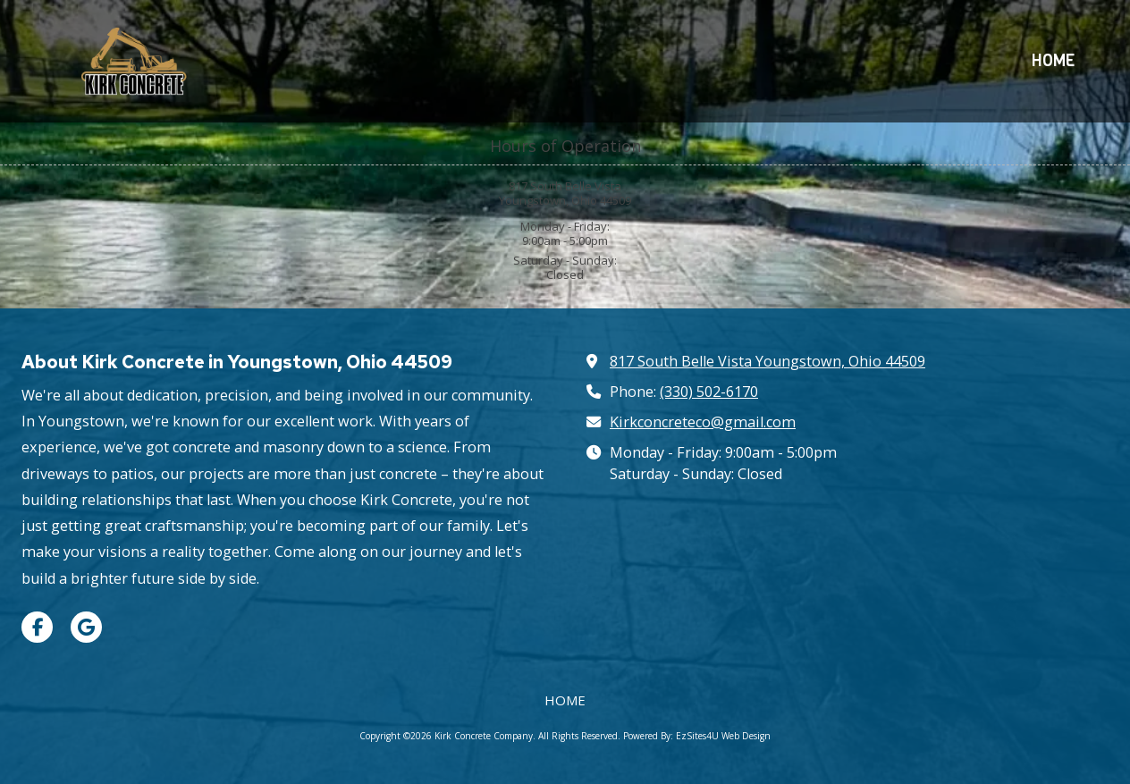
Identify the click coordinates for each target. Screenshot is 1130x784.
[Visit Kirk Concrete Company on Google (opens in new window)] (86, 627)
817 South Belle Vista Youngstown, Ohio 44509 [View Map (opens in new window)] (767, 361)
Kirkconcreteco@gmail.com (703, 422)
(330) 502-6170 (709, 391)
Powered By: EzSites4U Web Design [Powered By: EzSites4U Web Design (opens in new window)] (697, 735)
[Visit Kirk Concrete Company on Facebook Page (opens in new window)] (37, 627)
